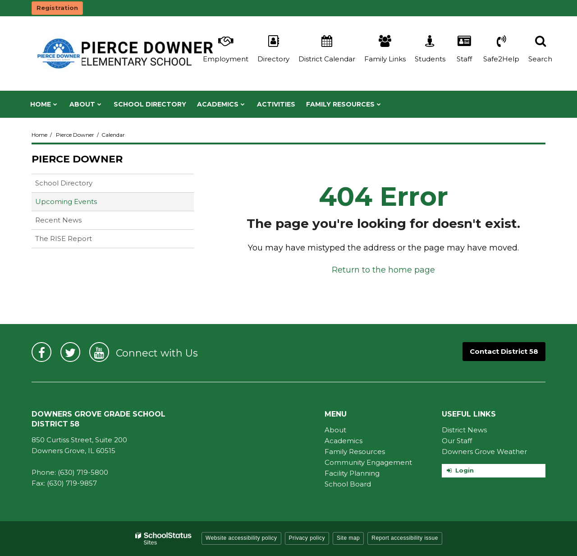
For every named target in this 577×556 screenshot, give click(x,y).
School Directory (63, 183)
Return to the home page (383, 270)
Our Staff (457, 440)
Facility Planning (352, 473)
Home (39, 134)
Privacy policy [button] (307, 538)
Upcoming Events (66, 201)
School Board (348, 484)
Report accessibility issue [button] (404, 538)
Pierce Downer (75, 134)
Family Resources (355, 451)
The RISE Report (63, 238)
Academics (343, 440)
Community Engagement (368, 462)
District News (464, 430)
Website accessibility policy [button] (241, 538)
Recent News (58, 220)
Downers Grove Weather (484, 451)
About (335, 430)
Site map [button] (348, 538)
